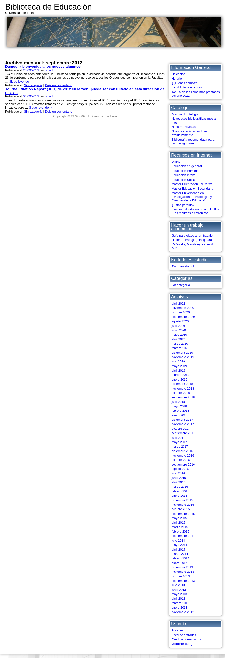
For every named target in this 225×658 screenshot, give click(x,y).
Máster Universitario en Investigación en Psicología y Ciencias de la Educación (192, 196)
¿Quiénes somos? (184, 83)
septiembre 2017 (183, 433)
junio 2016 (179, 478)
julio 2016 (178, 473)
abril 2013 (178, 598)
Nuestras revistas (184, 127)
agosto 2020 (180, 321)
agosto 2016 (180, 469)
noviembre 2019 (183, 357)
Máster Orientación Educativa (192, 184)
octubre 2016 (181, 460)
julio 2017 (178, 437)
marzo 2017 (180, 446)
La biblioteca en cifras (187, 87)
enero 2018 (179, 415)
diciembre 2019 (182, 352)
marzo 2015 (180, 527)
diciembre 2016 (182, 451)
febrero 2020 (180, 348)
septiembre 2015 (183, 513)
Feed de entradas (184, 635)
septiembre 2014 (183, 536)
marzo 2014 (180, 554)
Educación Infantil (184, 175)
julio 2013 (178, 585)
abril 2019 (178, 370)
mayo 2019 (179, 366)
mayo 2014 (179, 545)
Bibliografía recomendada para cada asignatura (193, 141)
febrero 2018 (180, 410)
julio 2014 (178, 540)
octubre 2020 (181, 312)
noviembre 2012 (183, 612)
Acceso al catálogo (185, 114)
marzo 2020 (180, 343)
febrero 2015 (180, 531)
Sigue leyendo (21, 81)
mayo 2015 (179, 518)
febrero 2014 (180, 558)
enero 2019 (179, 379)
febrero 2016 (180, 491)
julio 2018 (178, 402)
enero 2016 (179, 495)
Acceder (177, 630)
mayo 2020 (179, 334)
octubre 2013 (181, 576)
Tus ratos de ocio (183, 266)
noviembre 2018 (183, 388)
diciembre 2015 (182, 500)
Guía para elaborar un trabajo (192, 235)
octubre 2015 (181, 509)
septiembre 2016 (183, 464)
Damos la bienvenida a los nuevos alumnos (43, 66)
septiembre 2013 (183, 580)
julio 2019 (178, 361)
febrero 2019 (180, 375)
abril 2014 (178, 549)
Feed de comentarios (186, 639)
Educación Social (183, 179)
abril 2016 (178, 482)
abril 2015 (178, 522)
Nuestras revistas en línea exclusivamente (190, 133)
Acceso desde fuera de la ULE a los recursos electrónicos (196, 211)
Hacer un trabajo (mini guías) (192, 240)
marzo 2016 (180, 486)
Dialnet (176, 161)
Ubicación (178, 74)
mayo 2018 (179, 406)
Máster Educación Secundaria (192, 188)
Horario (177, 78)
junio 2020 (179, 330)
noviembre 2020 (183, 308)
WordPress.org (182, 644)
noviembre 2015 (183, 504)
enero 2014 (179, 563)
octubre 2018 (181, 393)
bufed (49, 70)
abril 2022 (178, 303)
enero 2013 (179, 607)
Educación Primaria (185, 170)
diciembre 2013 (182, 567)
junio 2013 (179, 589)
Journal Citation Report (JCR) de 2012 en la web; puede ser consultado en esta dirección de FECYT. (84, 91)
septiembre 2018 (183, 397)
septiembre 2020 (183, 317)
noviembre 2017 (183, 424)
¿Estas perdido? (183, 205)
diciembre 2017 (182, 419)
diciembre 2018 (182, 384)
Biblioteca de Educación (48, 6)
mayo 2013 (179, 594)
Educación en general (187, 166)
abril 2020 (178, 339)
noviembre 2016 (183, 455)
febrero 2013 (180, 603)
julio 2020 (178, 326)
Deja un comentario (58, 85)
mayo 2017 (179, 442)
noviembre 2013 (183, 571)
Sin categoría (181, 285)
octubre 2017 (181, 428)
